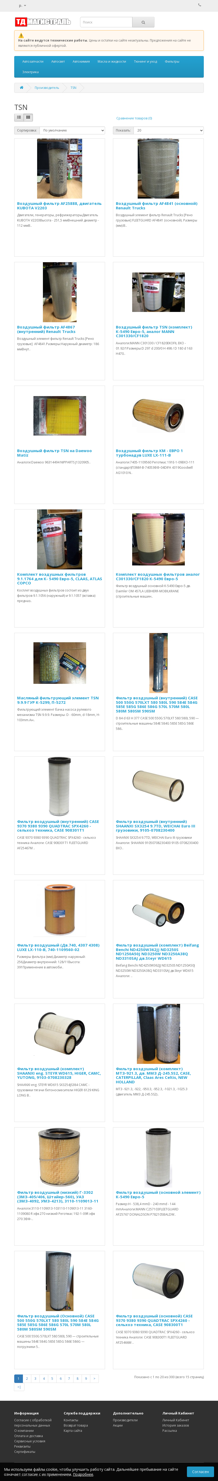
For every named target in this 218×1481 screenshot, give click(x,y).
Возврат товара (76, 1425)
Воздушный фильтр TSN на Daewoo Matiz (54, 453)
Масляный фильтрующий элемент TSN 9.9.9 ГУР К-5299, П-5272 (58, 700)
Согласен (200, 1472)
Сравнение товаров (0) (134, 118)
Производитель (47, 87)
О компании (24, 1430)
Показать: (123, 130)
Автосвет (58, 61)
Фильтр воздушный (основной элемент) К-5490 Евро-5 (158, 1194)
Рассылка (169, 1430)
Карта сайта (73, 1430)
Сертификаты (24, 1451)
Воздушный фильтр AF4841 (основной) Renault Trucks (156, 205)
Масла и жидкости (112, 61)
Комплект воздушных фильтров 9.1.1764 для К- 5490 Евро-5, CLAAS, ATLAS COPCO (59, 578)
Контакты (71, 1420)
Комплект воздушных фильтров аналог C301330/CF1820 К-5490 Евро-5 (158, 576)
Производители (125, 1420)
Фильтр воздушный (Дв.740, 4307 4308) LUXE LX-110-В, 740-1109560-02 (58, 947)
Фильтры (172, 61)
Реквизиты (22, 1446)
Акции (118, 1425)
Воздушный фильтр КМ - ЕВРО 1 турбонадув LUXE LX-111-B (149, 453)
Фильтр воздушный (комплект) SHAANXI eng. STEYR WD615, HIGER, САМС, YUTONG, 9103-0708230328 (59, 1073)
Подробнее (83, 1475)
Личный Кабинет (175, 1420)
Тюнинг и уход (145, 61)
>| (19, 1387)
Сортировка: (27, 130)
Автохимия (81, 61)
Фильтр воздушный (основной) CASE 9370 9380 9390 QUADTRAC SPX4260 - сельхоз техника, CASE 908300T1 (154, 1320)
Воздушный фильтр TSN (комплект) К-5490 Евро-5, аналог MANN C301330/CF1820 (154, 331)
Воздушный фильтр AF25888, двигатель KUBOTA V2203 (59, 205)
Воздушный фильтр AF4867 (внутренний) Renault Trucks (46, 329)
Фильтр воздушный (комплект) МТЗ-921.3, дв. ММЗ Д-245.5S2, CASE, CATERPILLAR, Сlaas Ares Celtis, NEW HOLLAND (153, 1075)
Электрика (30, 72)
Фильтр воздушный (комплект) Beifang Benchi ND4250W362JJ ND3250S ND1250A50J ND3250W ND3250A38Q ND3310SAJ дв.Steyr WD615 (157, 951)
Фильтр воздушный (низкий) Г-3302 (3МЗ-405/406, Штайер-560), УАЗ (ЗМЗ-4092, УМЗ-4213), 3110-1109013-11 (57, 1197)
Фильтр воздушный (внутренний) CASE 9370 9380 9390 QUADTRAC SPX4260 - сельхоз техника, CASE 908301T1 (58, 826)
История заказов (175, 1425)
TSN (73, 87)
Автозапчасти (32, 61)
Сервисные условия (29, 1441)
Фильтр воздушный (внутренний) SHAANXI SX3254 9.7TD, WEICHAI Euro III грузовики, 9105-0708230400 (155, 826)
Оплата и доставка (28, 1436)
